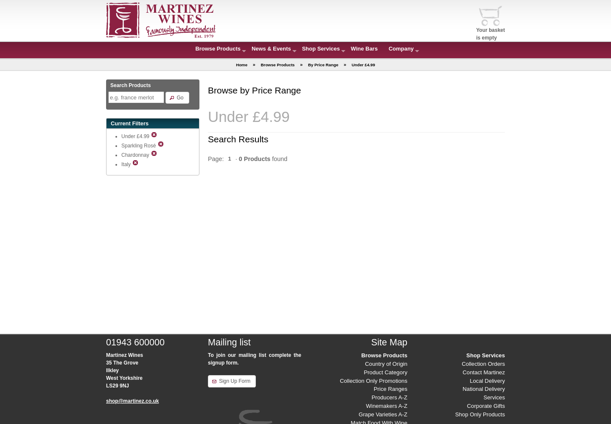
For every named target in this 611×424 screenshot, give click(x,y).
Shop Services (321, 48)
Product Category (385, 372)
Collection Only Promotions (373, 381)
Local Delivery (487, 381)
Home (241, 64)
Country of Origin (386, 364)
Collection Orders (483, 364)
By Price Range (323, 64)
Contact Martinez (483, 372)
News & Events (271, 48)
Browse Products (218, 48)
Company (401, 48)
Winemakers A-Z (386, 406)
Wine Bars (364, 48)
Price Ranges (390, 389)
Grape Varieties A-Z (383, 414)
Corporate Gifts (486, 406)
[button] (177, 98)
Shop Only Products (480, 414)
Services (494, 397)
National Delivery (483, 389)
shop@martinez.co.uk (132, 401)
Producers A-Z (389, 397)
